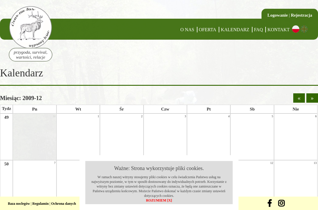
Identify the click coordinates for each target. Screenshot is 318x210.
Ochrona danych (63, 204)
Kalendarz (235, 29)
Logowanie (277, 15)
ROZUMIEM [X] (159, 200)
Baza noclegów (19, 204)
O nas (187, 29)
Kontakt (278, 29)
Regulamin (40, 204)
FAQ (258, 29)
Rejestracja (301, 15)
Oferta (207, 29)
